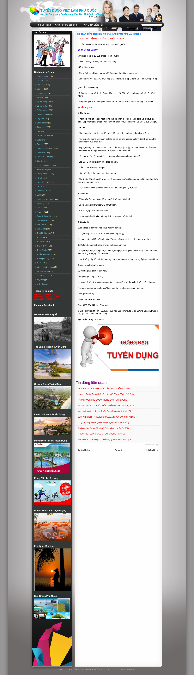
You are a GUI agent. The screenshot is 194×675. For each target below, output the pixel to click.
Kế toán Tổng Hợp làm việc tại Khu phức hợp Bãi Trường (109, 34)
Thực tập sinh (42, 250)
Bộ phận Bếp (42, 102)
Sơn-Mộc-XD (42, 225)
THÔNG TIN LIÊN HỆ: (92, 25)
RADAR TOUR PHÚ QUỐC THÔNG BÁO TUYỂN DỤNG (102, 400)
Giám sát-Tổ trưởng (45, 148)
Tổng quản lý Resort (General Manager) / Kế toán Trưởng (103, 422)
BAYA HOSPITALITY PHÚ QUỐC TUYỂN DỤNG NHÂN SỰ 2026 (106, 405)
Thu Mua (40, 237)
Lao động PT (42, 191)
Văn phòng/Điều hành (45, 267)
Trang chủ (118, 450)
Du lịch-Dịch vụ (43, 136)
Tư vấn (40, 263)
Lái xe (39, 186)
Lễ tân (39, 195)
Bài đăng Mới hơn (84, 450)
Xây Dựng (41, 280)
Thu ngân (41, 242)
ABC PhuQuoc (43, 76)
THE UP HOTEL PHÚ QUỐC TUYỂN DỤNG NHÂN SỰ (102, 434)
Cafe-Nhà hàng (43, 114)
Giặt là (39, 161)
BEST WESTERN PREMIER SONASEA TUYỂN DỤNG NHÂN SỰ (106, 417)
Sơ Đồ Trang (44, 25)
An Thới (40, 81)
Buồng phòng (42, 110)
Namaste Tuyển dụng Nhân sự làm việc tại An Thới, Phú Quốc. (106, 394)
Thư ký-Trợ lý (42, 246)
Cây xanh (41, 119)
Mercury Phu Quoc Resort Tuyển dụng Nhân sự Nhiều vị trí (104, 411)
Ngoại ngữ (41, 203)
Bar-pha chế (42, 93)
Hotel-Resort (42, 170)
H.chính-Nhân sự (44, 165)
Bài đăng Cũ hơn (152, 450)
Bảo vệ (40, 89)
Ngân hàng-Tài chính (45, 199)
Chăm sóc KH (42, 123)
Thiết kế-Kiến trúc (44, 233)
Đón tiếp (40, 144)
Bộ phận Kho (42, 106)
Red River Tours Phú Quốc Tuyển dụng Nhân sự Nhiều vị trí (104, 439)
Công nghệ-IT (42, 127)
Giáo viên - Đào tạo (44, 157)
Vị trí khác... (42, 276)
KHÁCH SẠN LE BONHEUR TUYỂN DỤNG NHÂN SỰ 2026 (104, 388)
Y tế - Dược (41, 284)
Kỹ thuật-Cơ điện (44, 182)
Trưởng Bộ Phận (44, 259)
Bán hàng (41, 85)
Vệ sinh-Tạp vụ (43, 271)
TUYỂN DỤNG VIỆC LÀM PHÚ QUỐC (68, 10)
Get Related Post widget (151, 445)
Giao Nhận (41, 153)
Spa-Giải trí (41, 229)
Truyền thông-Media (45, 254)
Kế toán (40, 178)
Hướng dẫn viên (43, 174)
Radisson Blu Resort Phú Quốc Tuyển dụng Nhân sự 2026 (103, 428)
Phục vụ (40, 212)
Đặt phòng (41, 140)
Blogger (101, 17)
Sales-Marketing (43, 220)
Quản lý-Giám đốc (44, 216)
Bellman (40, 97)
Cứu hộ (40, 131)
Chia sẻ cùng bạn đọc (66, 25)
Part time (40, 208)
